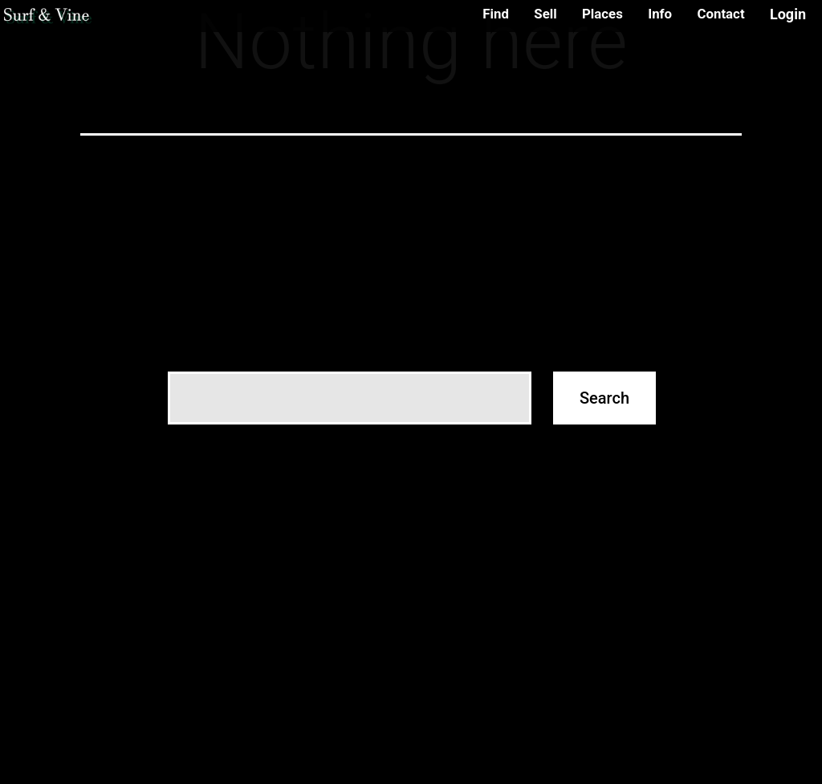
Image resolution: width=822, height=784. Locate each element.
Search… (193, 347)
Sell (545, 14)
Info (660, 14)
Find (495, 14)
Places (602, 14)
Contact (720, 14)
